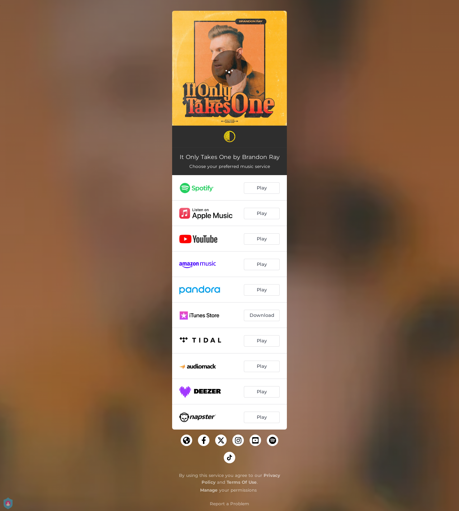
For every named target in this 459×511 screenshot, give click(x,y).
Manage (209, 490)
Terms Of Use (242, 482)
